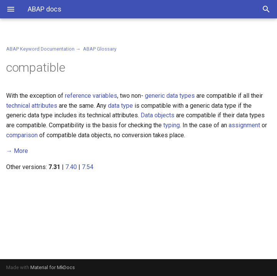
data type (120, 105)
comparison (22, 135)
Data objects (157, 115)
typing (171, 125)
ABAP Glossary (99, 49)
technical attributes (31, 105)
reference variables (91, 95)
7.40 (71, 167)
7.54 (87, 167)
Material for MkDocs (52, 267)
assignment (244, 125)
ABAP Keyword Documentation (40, 49)
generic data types (170, 95)
